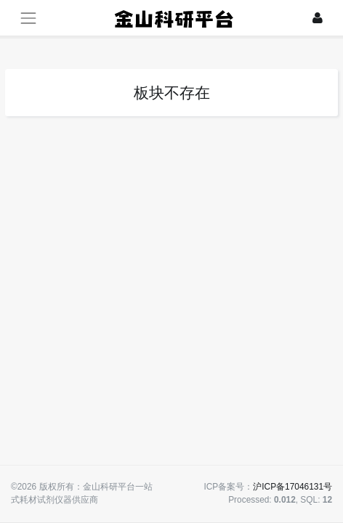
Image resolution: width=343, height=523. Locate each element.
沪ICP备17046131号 (292, 487)
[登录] (317, 18)
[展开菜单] (28, 18)
